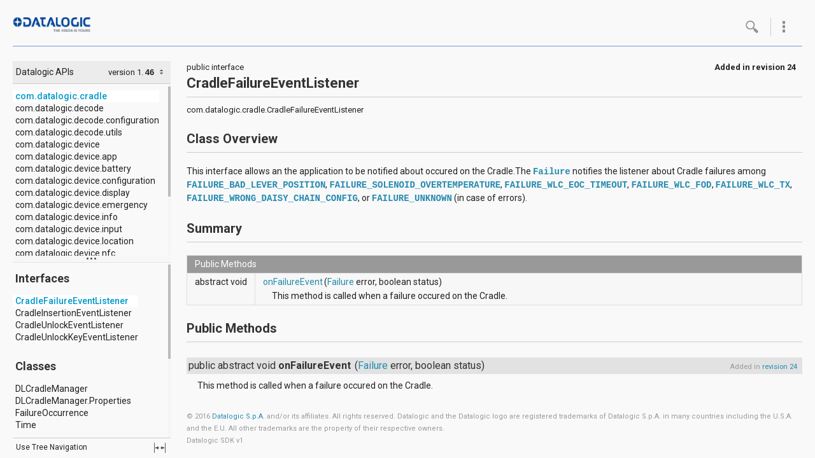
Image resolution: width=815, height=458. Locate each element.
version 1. (125, 72)
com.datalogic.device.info (66, 217)
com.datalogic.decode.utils (68, 132)
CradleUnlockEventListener (69, 325)
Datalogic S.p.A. (238, 416)
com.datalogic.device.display (72, 193)
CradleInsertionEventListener (73, 313)
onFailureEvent (293, 282)
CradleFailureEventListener (72, 301)
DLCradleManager (51, 389)
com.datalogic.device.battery (73, 168)
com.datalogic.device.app (66, 156)
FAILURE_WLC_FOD (671, 185)
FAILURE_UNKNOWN (412, 198)
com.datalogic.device (57, 144)
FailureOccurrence (52, 413)
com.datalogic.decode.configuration (87, 120)
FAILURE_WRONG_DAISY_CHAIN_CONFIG (272, 198)
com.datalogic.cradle (61, 96)
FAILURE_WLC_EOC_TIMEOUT (565, 185)
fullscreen (159, 447)
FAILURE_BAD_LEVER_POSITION (256, 185)
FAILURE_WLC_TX (753, 185)
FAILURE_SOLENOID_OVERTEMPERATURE (414, 185)
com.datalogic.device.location (74, 241)
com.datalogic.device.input (68, 229)
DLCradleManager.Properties (73, 401)
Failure (551, 172)
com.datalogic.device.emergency (81, 205)
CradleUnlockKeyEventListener (76, 337)
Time (25, 425)
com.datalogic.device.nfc (65, 253)
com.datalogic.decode (59, 108)
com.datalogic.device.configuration (85, 181)
